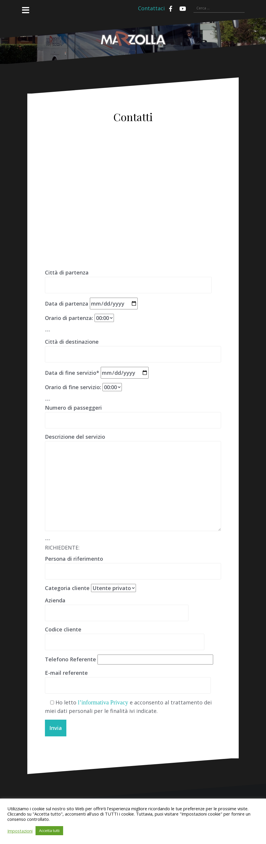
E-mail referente (128, 679)
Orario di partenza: (79, 317)
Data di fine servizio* (97, 372)
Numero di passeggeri (133, 413)
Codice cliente (124, 635)
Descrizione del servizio (133, 440)
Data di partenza (91, 303)
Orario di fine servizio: (83, 387)
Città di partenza (128, 278)
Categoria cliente (90, 588)
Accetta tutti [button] (49, 830)
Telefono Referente (129, 659)
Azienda (116, 606)
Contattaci (151, 8)
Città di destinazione (133, 347)
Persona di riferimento (133, 564)
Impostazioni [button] (20, 830)
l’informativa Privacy (103, 702)
